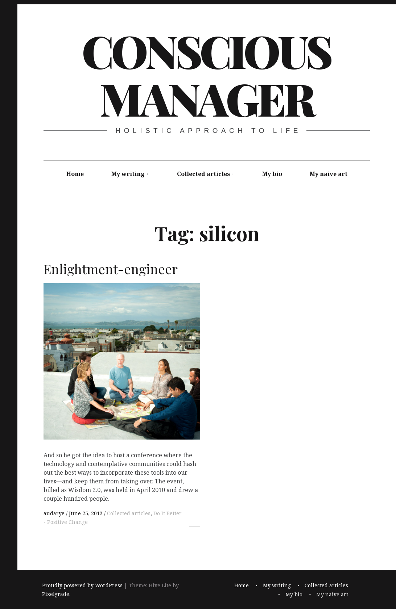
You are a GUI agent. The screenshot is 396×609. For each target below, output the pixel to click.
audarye (55, 513)
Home (75, 174)
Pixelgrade (55, 594)
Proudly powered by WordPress (82, 585)
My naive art (328, 174)
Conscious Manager (206, 74)
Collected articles (203, 174)
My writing (128, 174)
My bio (272, 174)
